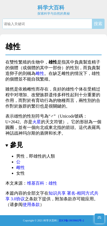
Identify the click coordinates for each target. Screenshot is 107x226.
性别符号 (35, 116)
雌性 (40, 73)
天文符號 (54, 121)
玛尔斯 (29, 133)
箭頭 (70, 127)
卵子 (14, 73)
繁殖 (44, 79)
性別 (74, 67)
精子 (96, 62)
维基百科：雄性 (42, 183)
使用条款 (31, 204)
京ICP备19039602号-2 (71, 220)
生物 (35, 62)
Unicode (67, 116)
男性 (20, 156)
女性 (20, 173)
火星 (36, 121)
